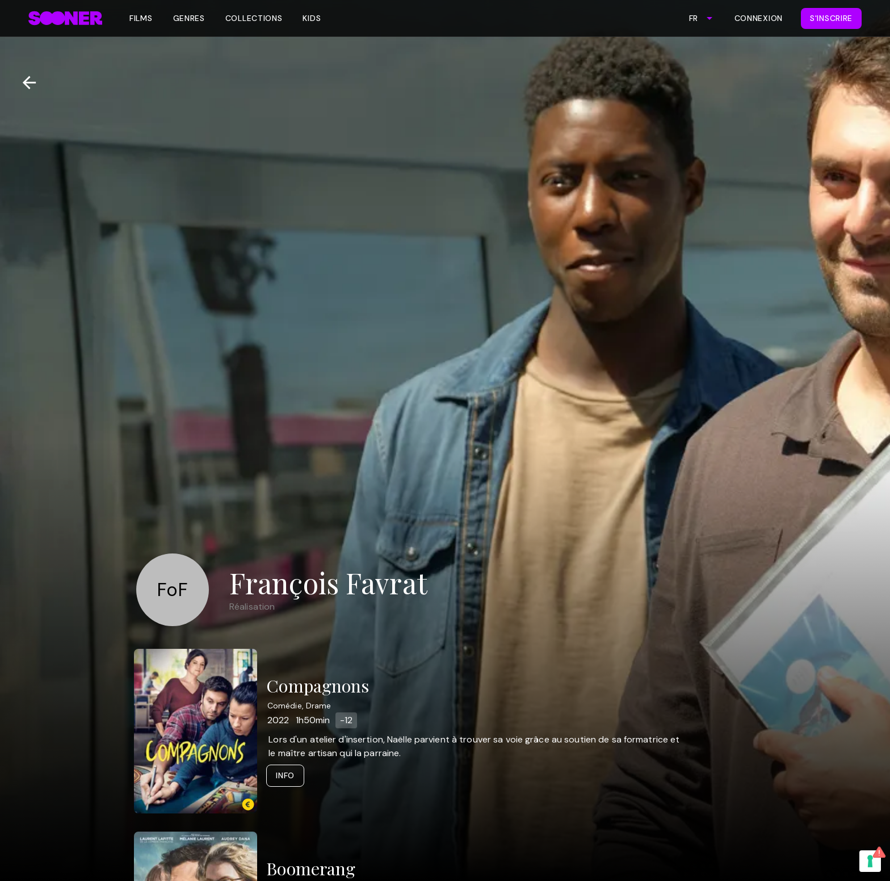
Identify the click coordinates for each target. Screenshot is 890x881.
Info (285, 775)
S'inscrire (831, 18)
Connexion (758, 18)
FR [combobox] (693, 18)
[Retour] (25, 82)
